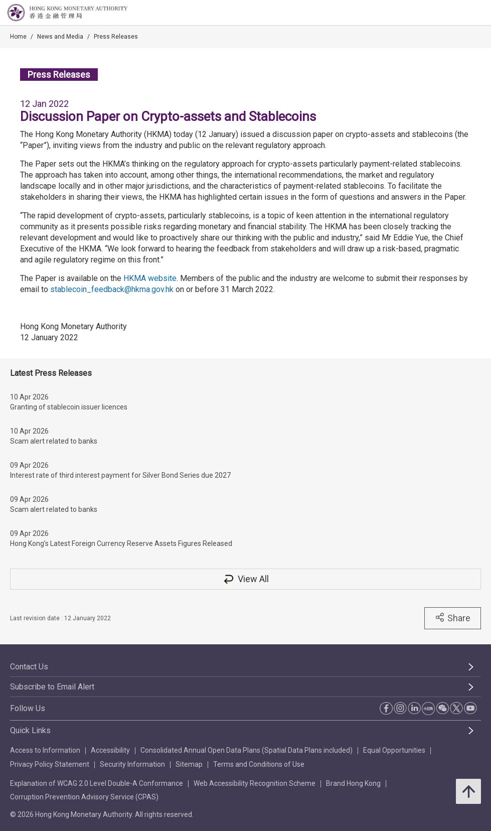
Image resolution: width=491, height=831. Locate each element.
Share (452, 617)
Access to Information (45, 750)
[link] (457, 13)
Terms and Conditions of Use (258, 764)
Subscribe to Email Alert (52, 686)
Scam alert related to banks (53, 441)
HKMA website (150, 278)
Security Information (132, 764)
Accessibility (110, 750)
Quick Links (30, 730)
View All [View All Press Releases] (246, 579)
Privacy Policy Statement (49, 764)
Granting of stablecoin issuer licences (68, 407)
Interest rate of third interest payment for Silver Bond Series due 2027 (120, 475)
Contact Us (29, 666)
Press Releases (116, 36)
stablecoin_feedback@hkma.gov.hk (112, 289)
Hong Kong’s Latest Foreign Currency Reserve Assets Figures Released (121, 543)
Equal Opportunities (394, 750)
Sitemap (189, 764)
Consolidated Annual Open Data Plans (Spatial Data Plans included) (246, 750)
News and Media (60, 36)
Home (18, 36)
